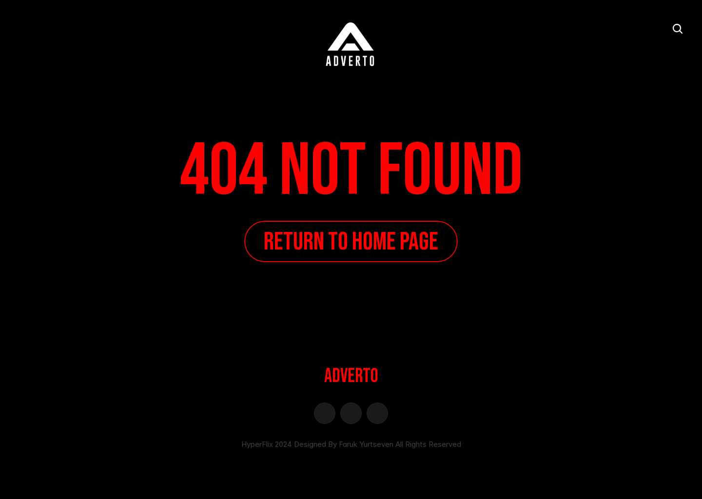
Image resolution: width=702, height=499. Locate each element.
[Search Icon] (677, 28)
